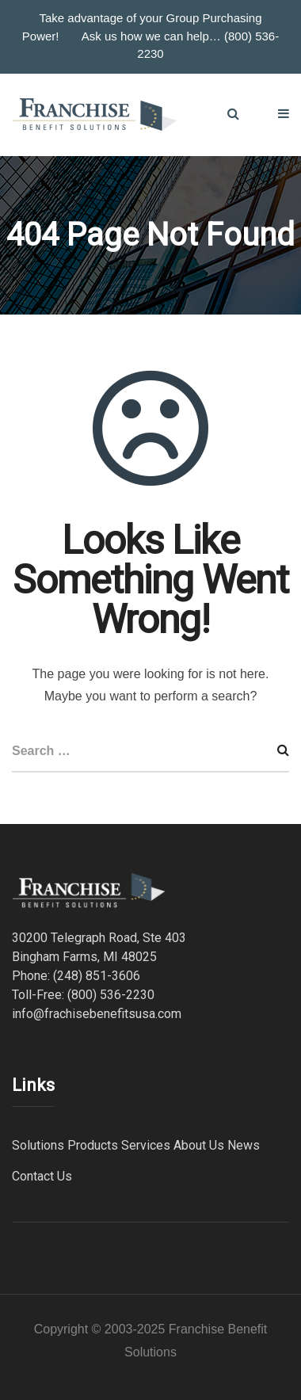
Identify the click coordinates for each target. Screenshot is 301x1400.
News (243, 1145)
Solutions (38, 1145)
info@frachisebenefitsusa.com (96, 1013)
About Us (198, 1145)
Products (92, 1145)
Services (145, 1145)
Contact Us (42, 1176)
